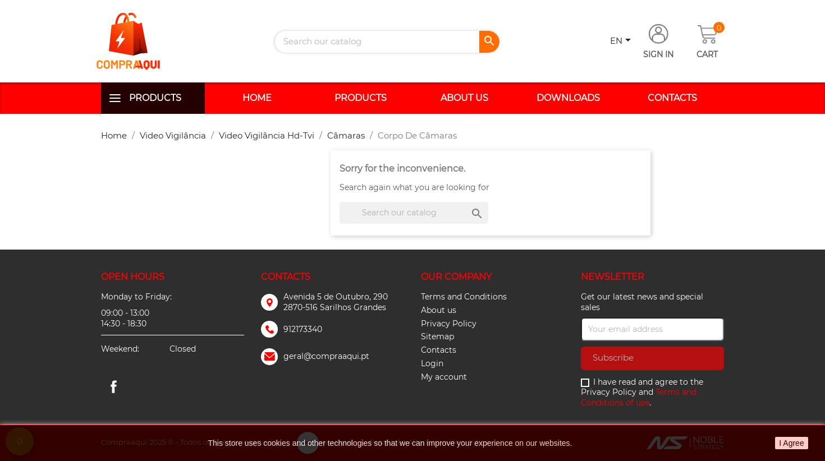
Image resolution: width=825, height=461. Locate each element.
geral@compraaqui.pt (326, 356)
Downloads (568, 98)
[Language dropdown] (622, 41)
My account (444, 377)
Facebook (113, 386)
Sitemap (437, 336)
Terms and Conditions (464, 297)
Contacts (672, 98)
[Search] (387, 42)
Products (155, 98)
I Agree (791, 443)
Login (432, 363)
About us (464, 98)
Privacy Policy (448, 324)
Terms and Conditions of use (638, 397)
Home (257, 98)
